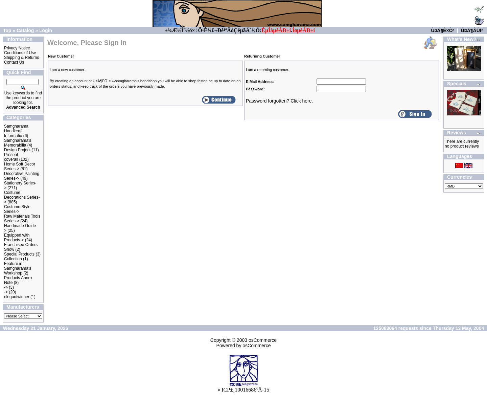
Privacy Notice (17, 48)
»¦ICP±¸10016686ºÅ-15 (243, 390)
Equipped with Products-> (16, 237)
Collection (13, 259)
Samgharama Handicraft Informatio (16, 131)
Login (45, 30)
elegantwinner (16, 296)
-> (6, 287)
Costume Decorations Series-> (22, 197)
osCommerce (263, 340)
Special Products (19, 254)
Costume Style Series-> (17, 209)
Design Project (17, 150)
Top (7, 30)
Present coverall (11, 157)
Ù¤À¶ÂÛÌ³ (472, 30)
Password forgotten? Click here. (279, 101)
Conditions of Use (20, 52)
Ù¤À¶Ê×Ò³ (442, 30)
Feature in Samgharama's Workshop (17, 268)
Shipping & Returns (21, 57)
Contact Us (14, 62)
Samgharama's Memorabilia (17, 143)
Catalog (25, 30)
